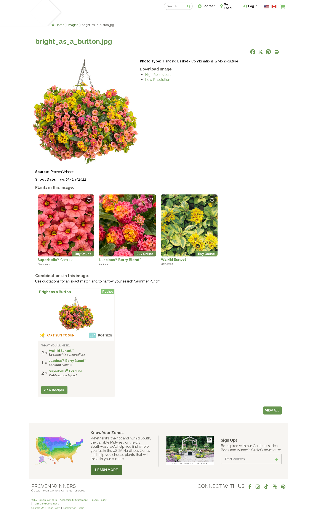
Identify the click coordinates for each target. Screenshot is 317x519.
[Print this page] (276, 51)
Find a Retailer (135, 17)
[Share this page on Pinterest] (268, 51)
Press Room (53, 507)
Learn (83, 17)
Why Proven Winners (44, 499)
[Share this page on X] (260, 51)
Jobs (81, 507)
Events (169, 17)
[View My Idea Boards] (274, 17)
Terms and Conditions (46, 503)
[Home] (36, 13)
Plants (69, 17)
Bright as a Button (55, 292)
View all (272, 410)
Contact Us (37, 507)
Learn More (106, 470)
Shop (155, 17)
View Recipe (53, 390)
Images (73, 25)
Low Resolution (157, 80)
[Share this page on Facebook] (253, 51)
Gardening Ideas (106, 17)
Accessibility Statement (74, 499)
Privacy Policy (99, 499)
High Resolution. (158, 75)
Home (60, 25)
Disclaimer (69, 507)
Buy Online (83, 254)
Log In (253, 6)
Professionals (191, 17)
